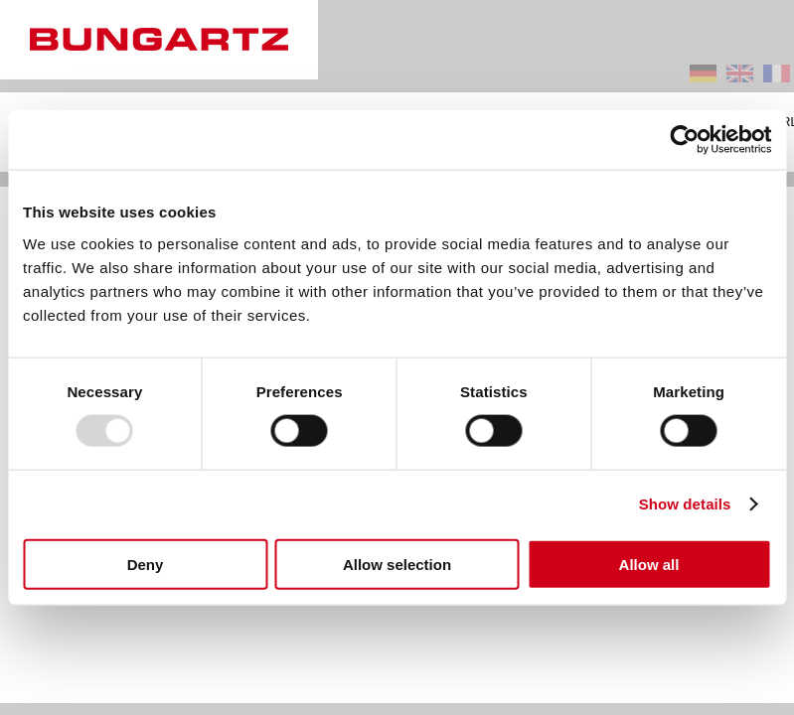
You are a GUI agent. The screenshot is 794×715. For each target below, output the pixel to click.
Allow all (649, 563)
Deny (145, 563)
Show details (685, 504)
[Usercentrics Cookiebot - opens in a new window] (684, 140)
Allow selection (397, 563)
